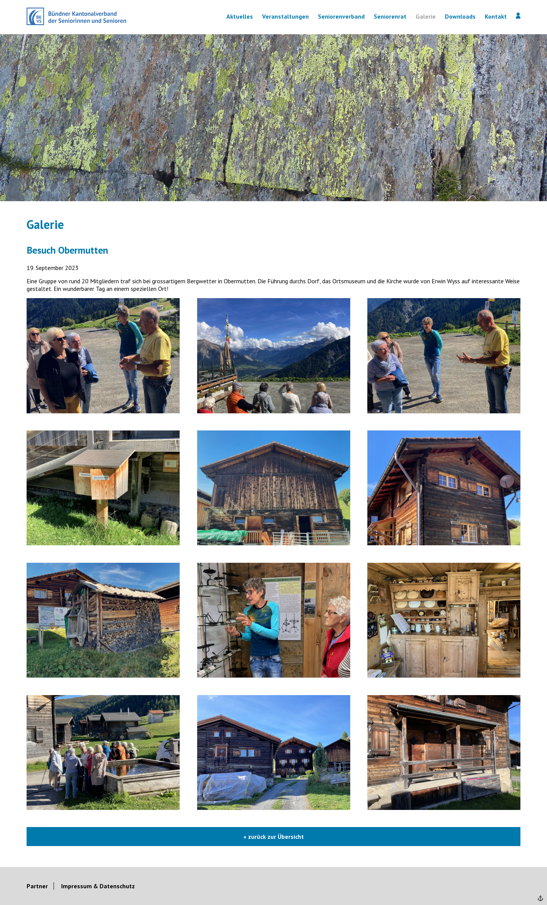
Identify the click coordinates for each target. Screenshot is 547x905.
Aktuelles (239, 16)
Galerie (426, 16)
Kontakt (496, 16)
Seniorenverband (341, 16)
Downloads (460, 16)
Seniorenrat (390, 16)
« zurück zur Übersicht (273, 836)
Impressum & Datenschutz (98, 886)
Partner (37, 886)
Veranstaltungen (285, 16)
